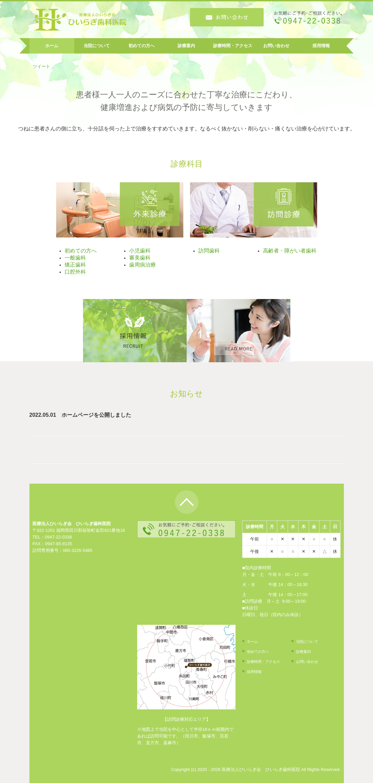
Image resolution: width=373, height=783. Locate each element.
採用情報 (321, 45)
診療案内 (186, 45)
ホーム (51, 45)
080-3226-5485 (77, 550)
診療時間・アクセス (232, 45)
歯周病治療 (142, 265)
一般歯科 (75, 258)
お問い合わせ (276, 45)
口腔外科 (75, 272)
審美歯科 (140, 258)
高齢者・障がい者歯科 (289, 251)
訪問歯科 (209, 251)
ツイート (41, 66)
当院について (97, 45)
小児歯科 (140, 251)
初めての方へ (141, 45)
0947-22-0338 (58, 537)
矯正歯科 (75, 265)
